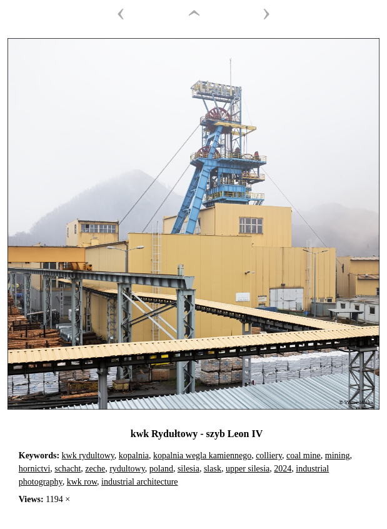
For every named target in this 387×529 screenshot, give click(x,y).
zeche (95, 468)
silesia (188, 468)
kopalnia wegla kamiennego (202, 455)
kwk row (82, 481)
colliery (269, 455)
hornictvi (35, 468)
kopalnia (134, 455)
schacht (67, 468)
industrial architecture (139, 481)
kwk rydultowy (88, 455)
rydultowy (127, 468)
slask (212, 468)
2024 (282, 468)
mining (337, 455)
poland (161, 468)
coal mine (303, 455)
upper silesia (247, 468)
